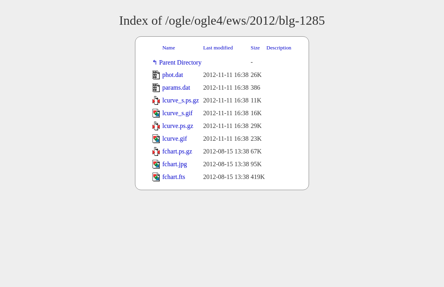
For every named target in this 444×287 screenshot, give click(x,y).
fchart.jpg (174, 164)
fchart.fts (173, 176)
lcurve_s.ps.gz (180, 100)
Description (278, 48)
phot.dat (172, 74)
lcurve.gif (174, 138)
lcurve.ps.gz (177, 125)
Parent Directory (181, 62)
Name (168, 48)
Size (255, 48)
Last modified (218, 48)
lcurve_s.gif (177, 113)
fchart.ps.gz (177, 151)
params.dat (176, 87)
